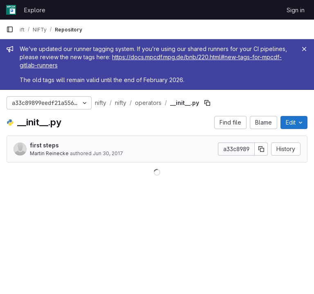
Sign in (296, 10)
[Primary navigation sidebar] (9, 29)
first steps (44, 145)
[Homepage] (11, 9)
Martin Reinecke (49, 153)
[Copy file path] (207, 102)
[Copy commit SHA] (261, 149)
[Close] (304, 49)
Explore (34, 10)
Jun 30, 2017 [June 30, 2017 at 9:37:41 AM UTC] (108, 153)
